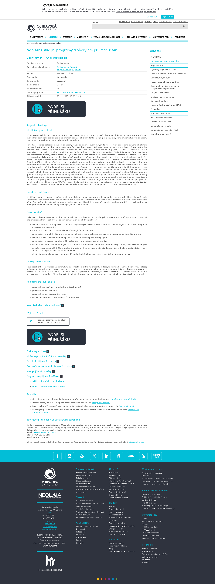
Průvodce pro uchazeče (161, 93)
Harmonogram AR (116, 515)
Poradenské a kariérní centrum (165, 82)
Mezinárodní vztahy (138, 37)
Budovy (79, 540)
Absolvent (84, 37)
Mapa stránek (124, 22)
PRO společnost (148, 530)
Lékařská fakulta (83, 484)
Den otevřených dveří (117, 492)
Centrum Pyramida (127, 406)
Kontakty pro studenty (118, 534)
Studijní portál (165, 22)
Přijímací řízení (158, 65)
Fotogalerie (81, 532)
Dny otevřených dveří (160, 78)
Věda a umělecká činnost (108, 37)
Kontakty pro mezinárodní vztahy (155, 484)
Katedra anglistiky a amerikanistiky (48, 386)
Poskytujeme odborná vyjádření (155, 554)
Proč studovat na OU (117, 489)
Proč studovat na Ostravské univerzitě (168, 74)
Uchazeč (55, 37)
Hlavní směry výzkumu (151, 495)
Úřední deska (81, 537)
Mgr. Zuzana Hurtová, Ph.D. (123, 399)
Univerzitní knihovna (84, 501)
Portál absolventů (116, 543)
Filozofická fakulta (83, 481)
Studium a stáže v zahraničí (120, 518)
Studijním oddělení (101, 403)
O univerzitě (38, 37)
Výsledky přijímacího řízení (163, 70)
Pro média (180, 37)
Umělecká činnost (149, 500)
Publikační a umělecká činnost (154, 497)
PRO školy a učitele (150, 527)
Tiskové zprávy (148, 551)
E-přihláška (156, 57)
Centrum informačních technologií (90, 512)
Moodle (148, 22)
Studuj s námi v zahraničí (162, 97)
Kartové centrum (83, 515)
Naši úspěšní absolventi (162, 118)
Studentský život (115, 495)
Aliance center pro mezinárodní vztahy (157, 479)
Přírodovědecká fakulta (85, 487)
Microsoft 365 (137, 22)
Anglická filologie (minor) (69, 70)
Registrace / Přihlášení (118, 546)
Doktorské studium (159, 101)
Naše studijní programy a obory (50, 43)
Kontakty (80, 543)
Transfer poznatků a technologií (155, 506)
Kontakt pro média (149, 549)
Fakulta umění (82, 478)
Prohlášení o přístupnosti (152, 522)
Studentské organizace (118, 532)
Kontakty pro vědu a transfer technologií (158, 508)
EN (97, 22)
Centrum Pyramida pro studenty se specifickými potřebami (165, 87)
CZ (93, 22)
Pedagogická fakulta (84, 475)
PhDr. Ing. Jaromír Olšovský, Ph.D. (73, 92)
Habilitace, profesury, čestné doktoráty (157, 481)
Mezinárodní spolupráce (152, 473)
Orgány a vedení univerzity (87, 526)
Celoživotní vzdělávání (161, 122)
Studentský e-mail (116, 509)
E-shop (145, 524)
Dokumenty (81, 529)
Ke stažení (146, 560)
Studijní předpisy (116, 529)
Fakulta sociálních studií (86, 473)
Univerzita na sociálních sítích (164, 130)
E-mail (155, 22)
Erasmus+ (146, 476)
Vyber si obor (114, 475)
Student (69, 37)
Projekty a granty (149, 503)
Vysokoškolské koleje (85, 509)
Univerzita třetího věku (161, 126)
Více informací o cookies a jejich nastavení (136, 12)
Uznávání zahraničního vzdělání (166, 105)
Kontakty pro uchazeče (161, 134)
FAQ (111, 549)
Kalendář (80, 535)
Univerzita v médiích (150, 557)
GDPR (144, 519)
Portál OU (113, 506)
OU (28, 43)
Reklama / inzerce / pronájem (154, 538)
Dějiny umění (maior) (67, 67)
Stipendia (155, 109)
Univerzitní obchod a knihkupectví (90, 504)
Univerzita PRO (162, 37)
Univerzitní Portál (180, 22)
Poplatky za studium (160, 113)
